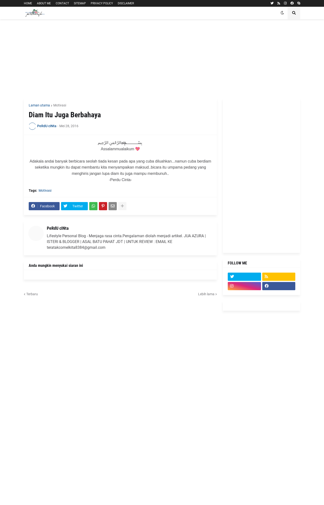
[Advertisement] (162, 59)
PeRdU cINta (58, 228)
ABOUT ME (44, 3)
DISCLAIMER (126, 3)
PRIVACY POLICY (102, 3)
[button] (282, 13)
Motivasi (59, 105)
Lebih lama (206, 294)
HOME (28, 3)
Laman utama (39, 105)
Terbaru (32, 294)
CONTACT (62, 3)
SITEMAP (80, 3)
